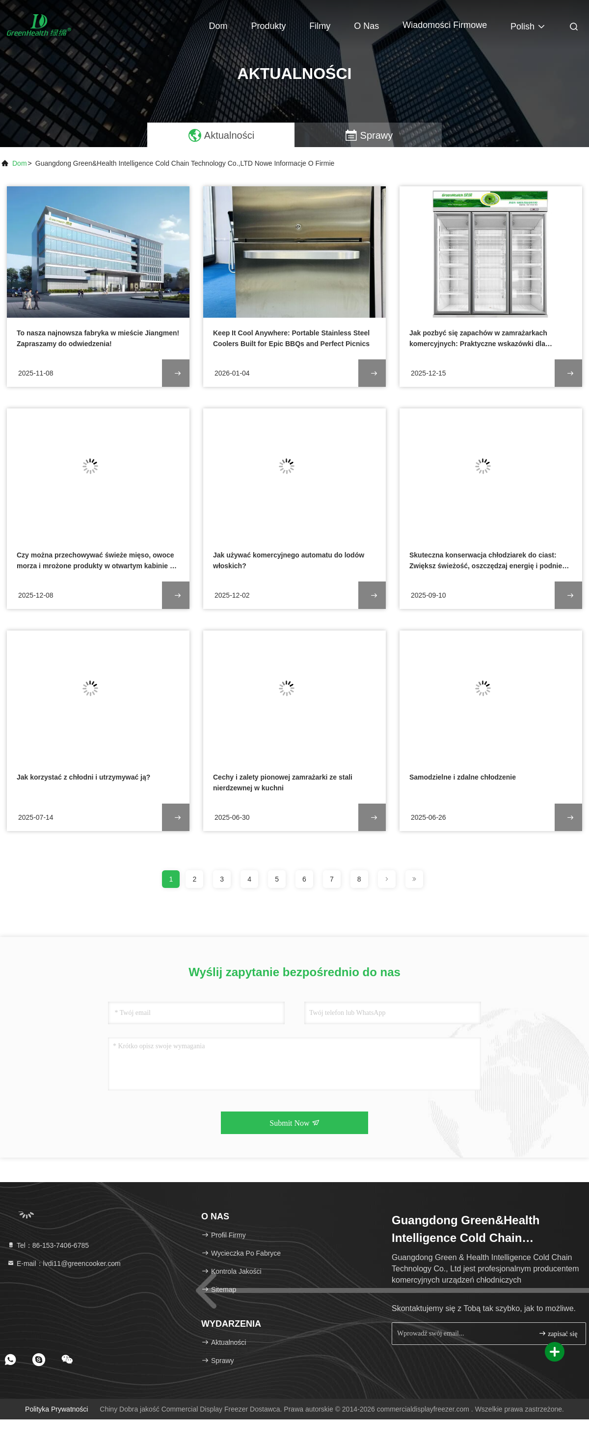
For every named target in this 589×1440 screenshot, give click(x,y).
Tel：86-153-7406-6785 (48, 1245)
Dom (218, 26)
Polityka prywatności (56, 1409)
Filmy (319, 26)
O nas (366, 26)
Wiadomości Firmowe (444, 25)
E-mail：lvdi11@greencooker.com (64, 1263)
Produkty (268, 26)
